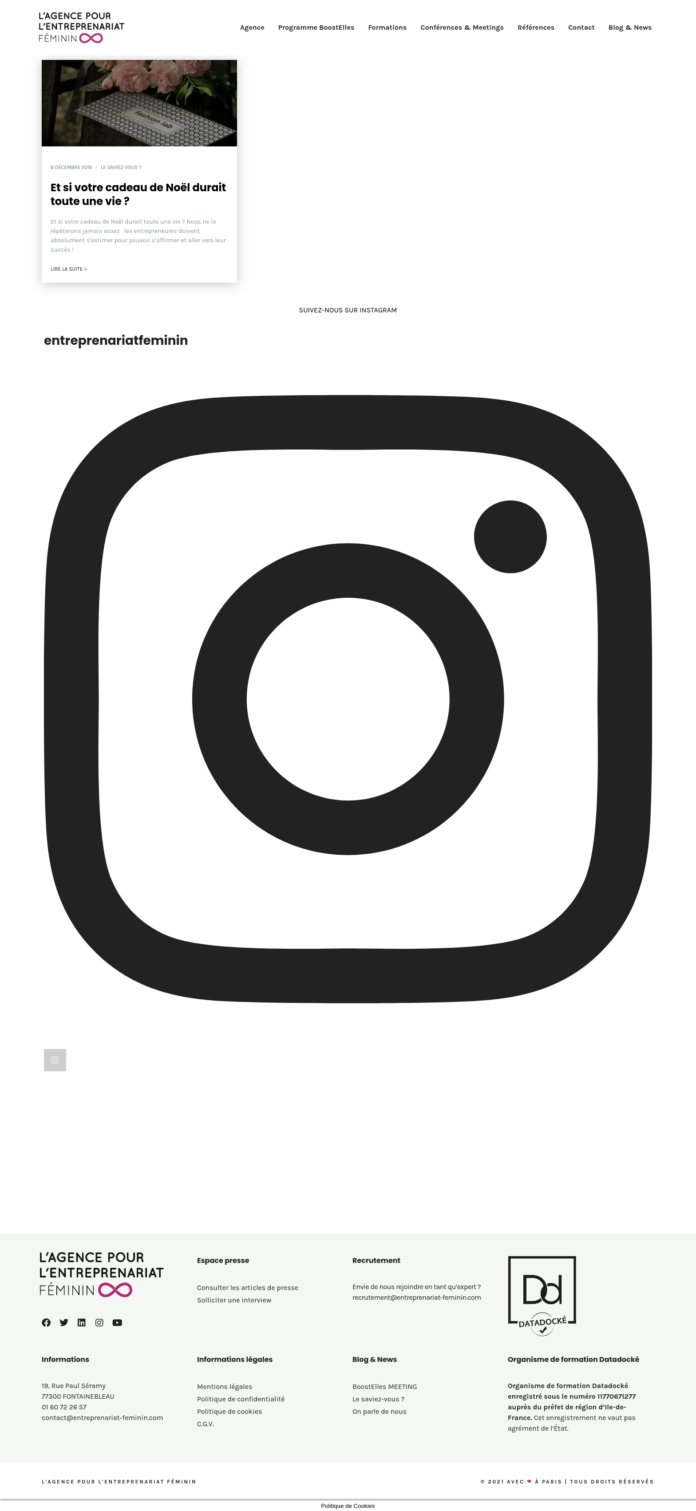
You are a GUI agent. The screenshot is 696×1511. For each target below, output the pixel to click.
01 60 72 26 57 (64, 1407)
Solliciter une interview (234, 1300)
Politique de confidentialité (241, 1399)
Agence (252, 27)
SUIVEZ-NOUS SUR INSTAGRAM (348, 310)
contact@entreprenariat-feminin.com (102, 1417)
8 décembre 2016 (71, 167)
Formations (387, 27)
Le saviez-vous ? (121, 167)
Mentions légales (224, 1386)
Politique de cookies (229, 1411)
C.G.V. (205, 1424)
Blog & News (630, 27)
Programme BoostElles (316, 27)
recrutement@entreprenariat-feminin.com (416, 1297)
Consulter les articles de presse (247, 1287)
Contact (581, 27)
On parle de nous (379, 1411)
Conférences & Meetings (462, 27)
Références (536, 27)
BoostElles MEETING (384, 1386)
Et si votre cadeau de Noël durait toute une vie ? (138, 194)
